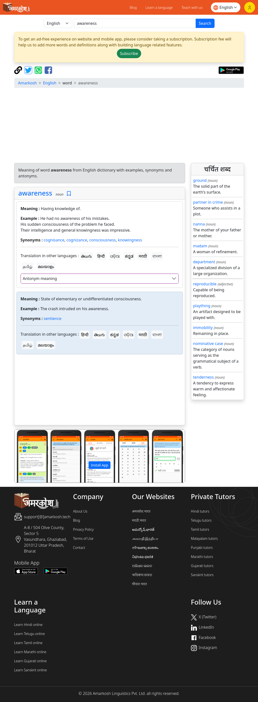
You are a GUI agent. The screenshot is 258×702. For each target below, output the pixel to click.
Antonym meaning (40, 278)
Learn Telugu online (29, 633)
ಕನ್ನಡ (129, 256)
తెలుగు (86, 256)
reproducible (205, 284)
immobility (203, 327)
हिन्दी (101, 256)
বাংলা (157, 256)
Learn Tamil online (28, 642)
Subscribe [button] (129, 53)
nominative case (208, 343)
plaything (202, 305)
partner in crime (208, 202)
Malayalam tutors (204, 538)
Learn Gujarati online (30, 661)
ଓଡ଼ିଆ (115, 256)
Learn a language (159, 7)
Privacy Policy (83, 529)
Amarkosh (27, 83)
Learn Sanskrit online (30, 670)
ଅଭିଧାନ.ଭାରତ (142, 565)
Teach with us (192, 7)
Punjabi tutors (202, 547)
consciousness (102, 240)
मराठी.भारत (139, 520)
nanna (199, 224)
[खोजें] (135, 23)
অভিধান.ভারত (142, 574)
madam (200, 246)
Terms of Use (83, 538)
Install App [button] (99, 465)
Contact (79, 547)
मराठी (143, 256)
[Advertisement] (99, 390)
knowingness (130, 240)
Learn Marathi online (30, 651)
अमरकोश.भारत (141, 511)
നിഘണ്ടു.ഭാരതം (145, 547)
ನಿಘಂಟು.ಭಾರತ (142, 556)
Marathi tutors (202, 556)
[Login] (249, 7)
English (49, 83)
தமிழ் (27, 266)
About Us (80, 511)
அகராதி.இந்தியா (145, 538)
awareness (35, 193)
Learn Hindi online (28, 624)
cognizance (77, 240)
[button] (27, 456)
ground (200, 180)
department (204, 262)
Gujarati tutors (202, 565)
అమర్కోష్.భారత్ (143, 529)
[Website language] (225, 7)
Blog (133, 7)
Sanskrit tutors (202, 574)
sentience (52, 318)
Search (205, 23)
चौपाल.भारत (139, 584)
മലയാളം (46, 266)
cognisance (54, 240)
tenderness (203, 377)
